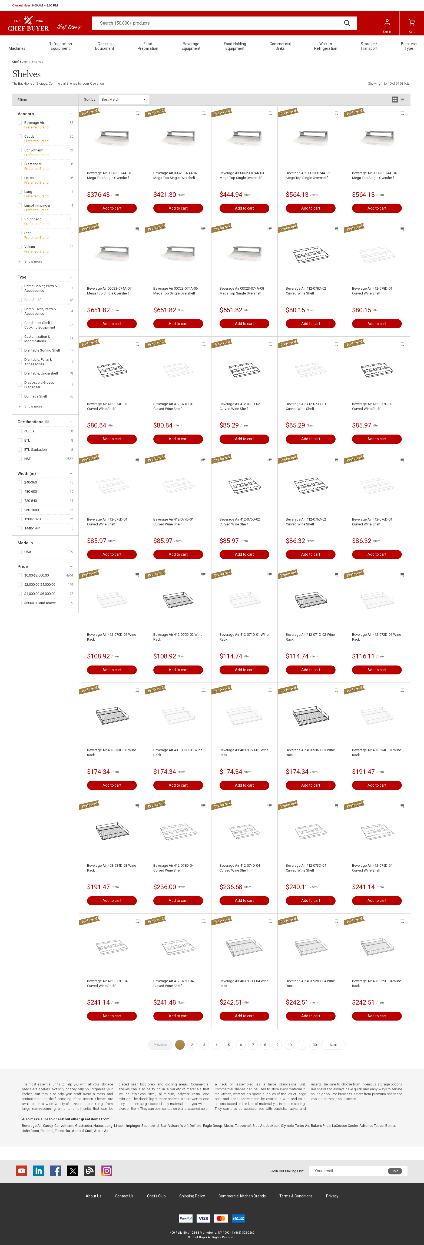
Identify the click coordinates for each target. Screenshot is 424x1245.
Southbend (33, 219)
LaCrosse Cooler (345, 1126)
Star (27, 233)
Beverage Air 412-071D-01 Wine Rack (244, 637)
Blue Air (258, 1126)
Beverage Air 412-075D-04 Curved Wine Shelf (372, 867)
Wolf (184, 1126)
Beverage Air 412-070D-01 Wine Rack (111, 637)
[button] (35, 5)
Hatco (29, 178)
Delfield (195, 1126)
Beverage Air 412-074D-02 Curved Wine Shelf (107, 406)
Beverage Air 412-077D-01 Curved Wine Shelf (173, 521)
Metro (228, 1126)
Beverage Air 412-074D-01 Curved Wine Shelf (173, 406)
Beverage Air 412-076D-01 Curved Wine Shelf (372, 521)
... (301, 1045)
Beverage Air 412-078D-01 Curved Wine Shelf (372, 290)
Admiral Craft (82, 1131)
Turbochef (243, 1126)
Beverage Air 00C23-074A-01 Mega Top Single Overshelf (109, 175)
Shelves (37, 62)
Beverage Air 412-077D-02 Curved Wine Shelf (372, 406)
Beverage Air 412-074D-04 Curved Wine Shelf (240, 867)
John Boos (30, 1131)
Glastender (32, 164)
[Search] (224, 23)
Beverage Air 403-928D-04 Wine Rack (310, 983)
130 (314, 1045)
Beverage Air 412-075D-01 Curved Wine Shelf (107, 521)
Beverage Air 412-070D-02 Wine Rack (177, 637)
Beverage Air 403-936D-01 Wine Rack (244, 752)
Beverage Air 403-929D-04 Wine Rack (376, 983)
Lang (28, 192)
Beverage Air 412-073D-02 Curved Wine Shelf (240, 406)
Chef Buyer (20, 62)
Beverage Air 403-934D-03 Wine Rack (111, 867)
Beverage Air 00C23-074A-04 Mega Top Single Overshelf (374, 175)
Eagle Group (212, 1126)
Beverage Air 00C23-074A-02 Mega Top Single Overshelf (175, 175)
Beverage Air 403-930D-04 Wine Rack (244, 983)
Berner (390, 1126)
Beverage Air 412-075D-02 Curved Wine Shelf (240, 521)
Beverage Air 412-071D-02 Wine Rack (310, 637)
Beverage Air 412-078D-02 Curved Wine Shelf (306, 290)
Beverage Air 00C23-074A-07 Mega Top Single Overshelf (109, 290)
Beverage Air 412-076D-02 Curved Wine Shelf (306, 521)
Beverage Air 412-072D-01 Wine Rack (376, 637)
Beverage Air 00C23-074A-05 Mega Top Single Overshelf (308, 175)
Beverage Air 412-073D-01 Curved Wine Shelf (306, 406)
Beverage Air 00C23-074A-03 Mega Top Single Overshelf (242, 175)
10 (290, 1045)
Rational (47, 1131)
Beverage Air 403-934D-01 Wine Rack (376, 752)
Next (333, 1045)
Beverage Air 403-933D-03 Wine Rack (111, 752)
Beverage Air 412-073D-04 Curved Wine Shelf (306, 867)
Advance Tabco (371, 1126)
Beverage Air (34, 123)
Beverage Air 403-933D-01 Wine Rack (177, 752)
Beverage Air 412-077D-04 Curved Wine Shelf (107, 983)
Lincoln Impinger (37, 205)
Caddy (29, 136)
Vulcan (29, 247)
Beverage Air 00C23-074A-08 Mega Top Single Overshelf (242, 290)
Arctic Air (101, 1131)
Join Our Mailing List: (287, 1171)
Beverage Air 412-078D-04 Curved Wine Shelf (173, 867)
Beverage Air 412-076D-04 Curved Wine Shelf (173, 983)
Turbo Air (302, 1126)
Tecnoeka (62, 1131)
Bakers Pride (320, 1126)
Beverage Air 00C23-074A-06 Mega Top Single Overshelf (175, 290)
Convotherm (33, 150)
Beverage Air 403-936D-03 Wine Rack (310, 752)
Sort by (89, 99)
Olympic (287, 1126)
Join (395, 1171)
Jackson (272, 1126)
